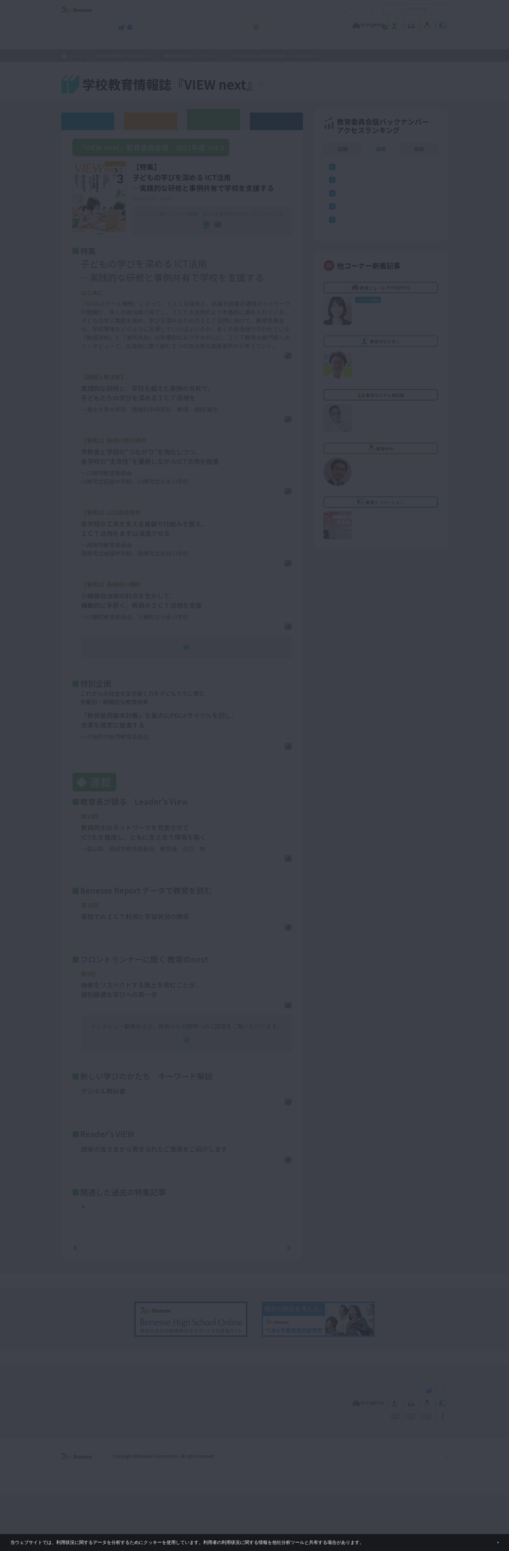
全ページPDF (244, 235)
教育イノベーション (425, 24)
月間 (419, 148)
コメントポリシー (243, 9)
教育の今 (377, 24)
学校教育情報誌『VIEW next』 (127, 42)
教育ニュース (210, 24)
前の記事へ (93, 1303)
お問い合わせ (359, 9)
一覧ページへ (182, 1303)
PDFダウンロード (264, 368)
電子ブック (190, 235)
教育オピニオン (274, 24)
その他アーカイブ (277, 120)
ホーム (75, 56)
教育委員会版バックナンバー (192, 56)
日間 (342, 148)
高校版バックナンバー (150, 120)
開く (388, 9)
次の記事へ (271, 1303)
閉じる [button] (486, 1539)
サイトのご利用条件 (194, 9)
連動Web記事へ (191, 674)
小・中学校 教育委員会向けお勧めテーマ (379, 42)
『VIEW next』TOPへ (303, 85)
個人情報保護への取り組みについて (387, 1512)
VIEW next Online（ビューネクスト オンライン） (89, 1444)
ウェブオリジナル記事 (87, 120)
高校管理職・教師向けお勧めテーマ (250, 42)
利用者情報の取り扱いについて (303, 9)
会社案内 (439, 1512)
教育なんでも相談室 (330, 24)
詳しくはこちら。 (382, 1539)
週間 (381, 148)
